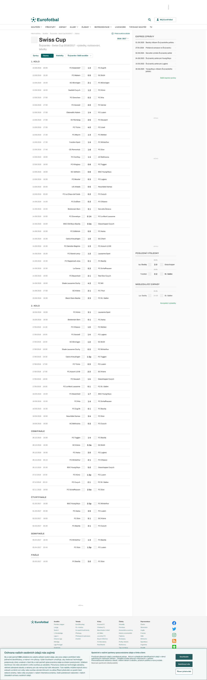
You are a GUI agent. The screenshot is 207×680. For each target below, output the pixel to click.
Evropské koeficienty (82, 630)
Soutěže (36, 27)
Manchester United (103, 630)
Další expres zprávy (168, 78)
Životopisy (122, 639)
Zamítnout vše (184, 664)
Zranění (78, 639)
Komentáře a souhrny (126, 630)
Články (121, 621)
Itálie (142, 636)
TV (151, 27)
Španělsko (144, 642)
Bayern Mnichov (102, 639)
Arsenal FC (101, 624)
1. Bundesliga (58, 633)
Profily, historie (123, 642)
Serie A (56, 630)
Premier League (59, 624)
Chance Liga (58, 639)
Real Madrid (101, 644)
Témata (78, 621)
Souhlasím (184, 657)
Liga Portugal (58, 644)
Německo (144, 639)
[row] (80, 68)
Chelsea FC (101, 627)
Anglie (143, 630)
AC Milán (100, 633)
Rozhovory (122, 644)
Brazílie (143, 647)
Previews (122, 627)
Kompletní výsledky (168, 303)
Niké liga (56, 642)
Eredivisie (57, 647)
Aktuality (122, 624)
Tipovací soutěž (137, 27)
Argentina (144, 644)
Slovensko (144, 627)
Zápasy (62, 27)
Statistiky (59, 56)
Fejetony (122, 636)
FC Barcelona (101, 642)
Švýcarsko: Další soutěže (79, 56)
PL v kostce (79, 627)
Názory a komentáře (125, 633)
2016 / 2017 (122, 39)
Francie (143, 633)
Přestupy (50, 27)
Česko (143, 624)
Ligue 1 (56, 636)
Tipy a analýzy (123, 647)
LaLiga (56, 627)
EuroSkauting (80, 624)
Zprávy (36, 56)
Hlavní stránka (35, 33)
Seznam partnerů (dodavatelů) (104, 663)
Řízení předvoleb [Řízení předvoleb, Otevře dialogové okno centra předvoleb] (184, 671)
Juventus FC (101, 636)
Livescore (120, 27)
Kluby (74, 27)
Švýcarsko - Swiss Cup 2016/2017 (61, 33)
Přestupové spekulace (83, 636)
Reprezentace (103, 27)
